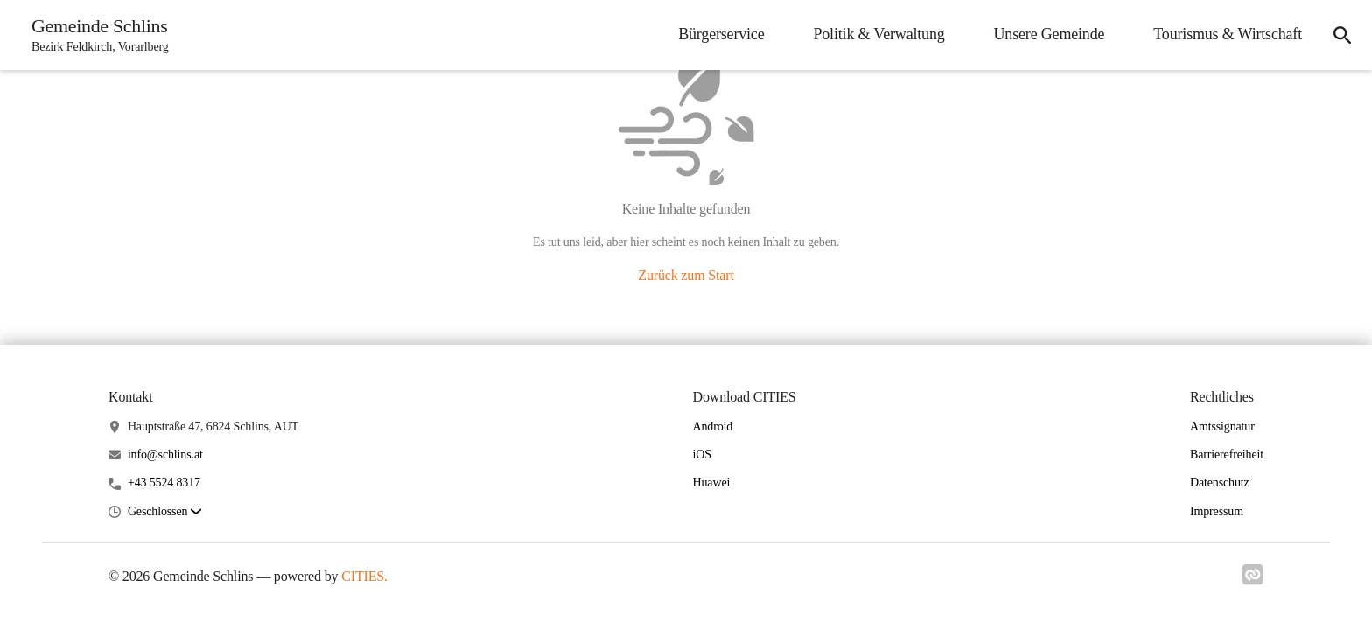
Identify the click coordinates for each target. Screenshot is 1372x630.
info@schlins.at (165, 454)
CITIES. (364, 576)
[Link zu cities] (1253, 574)
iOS (702, 454)
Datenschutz (1220, 482)
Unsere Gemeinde (1049, 34)
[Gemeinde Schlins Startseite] (95, 35)
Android (713, 426)
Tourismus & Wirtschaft (1227, 34)
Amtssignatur (1222, 426)
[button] (164, 512)
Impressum (1216, 511)
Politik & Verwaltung (878, 34)
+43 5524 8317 (164, 482)
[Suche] (1342, 35)
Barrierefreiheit (1227, 454)
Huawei (712, 482)
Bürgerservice (721, 34)
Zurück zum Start (685, 275)
